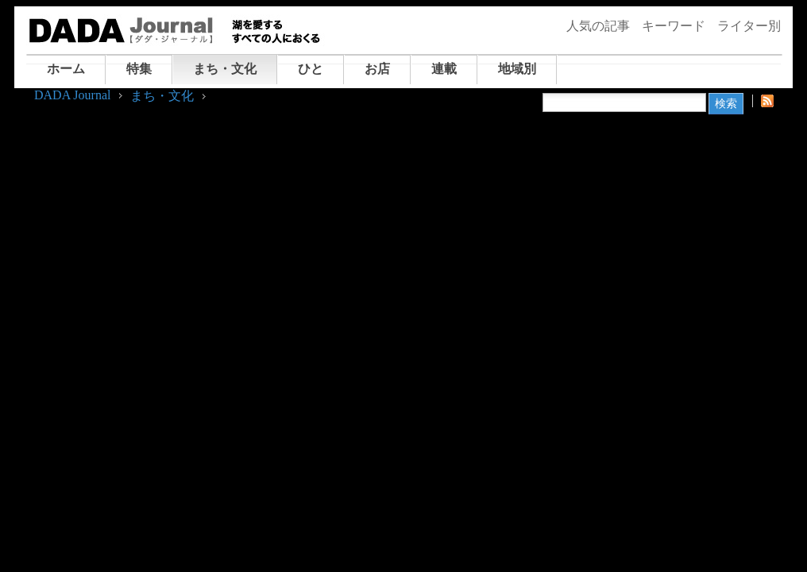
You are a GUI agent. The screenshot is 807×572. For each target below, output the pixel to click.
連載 (444, 68)
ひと (310, 68)
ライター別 (749, 26)
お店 (377, 68)
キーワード (673, 26)
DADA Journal (72, 95)
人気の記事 (598, 26)
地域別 (517, 68)
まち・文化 (225, 68)
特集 (139, 68)
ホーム (66, 68)
